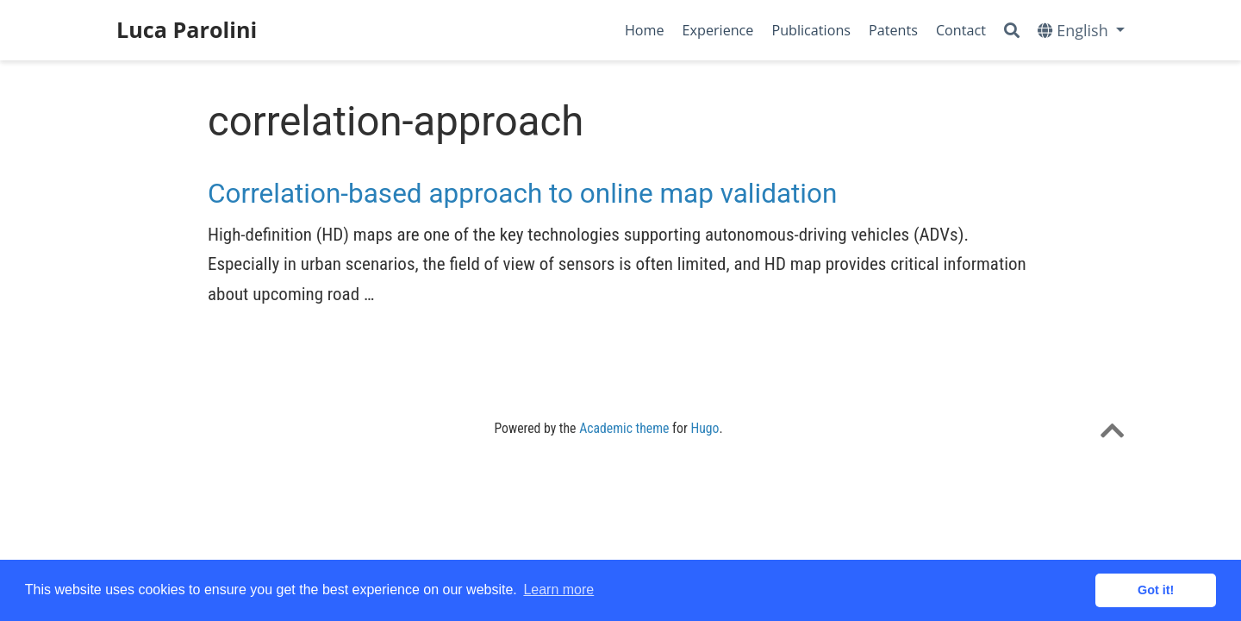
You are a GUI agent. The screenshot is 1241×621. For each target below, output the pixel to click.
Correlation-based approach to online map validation (522, 194)
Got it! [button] (1156, 590)
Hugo (704, 428)
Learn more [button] (558, 589)
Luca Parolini (186, 29)
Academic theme (624, 428)
